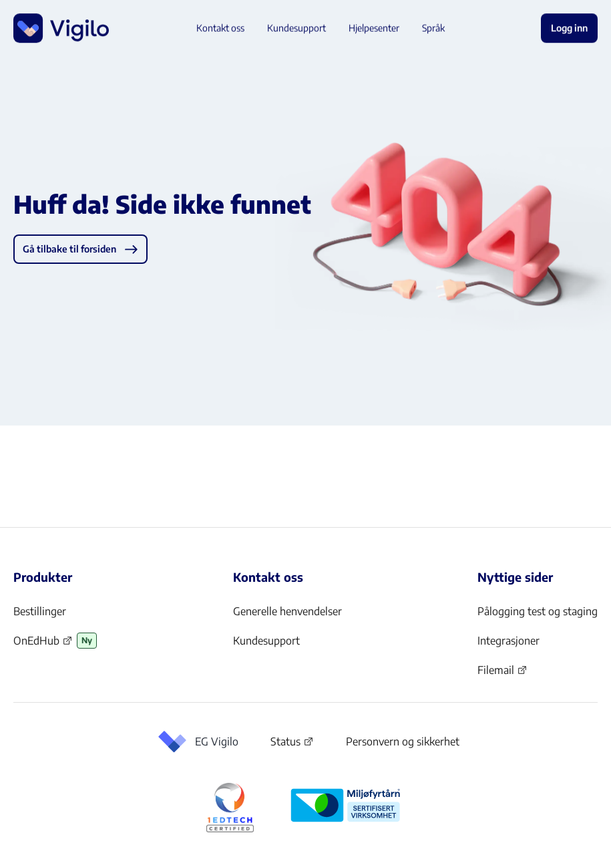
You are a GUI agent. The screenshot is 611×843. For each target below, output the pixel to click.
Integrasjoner (508, 640)
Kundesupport (266, 640)
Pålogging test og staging (537, 611)
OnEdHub (43, 644)
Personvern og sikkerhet (402, 741)
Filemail (502, 674)
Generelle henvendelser (287, 611)
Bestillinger (39, 611)
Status (292, 744)
